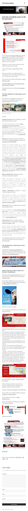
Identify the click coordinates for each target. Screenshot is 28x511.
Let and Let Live (14, 275)
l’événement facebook (13, 254)
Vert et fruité (6, 283)
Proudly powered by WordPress (7, 509)
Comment (4, 474)
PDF (7, 458)
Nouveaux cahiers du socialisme (9, 141)
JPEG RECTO (18, 457)
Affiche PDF (4, 451)
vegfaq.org (4, 394)
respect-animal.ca (12, 394)
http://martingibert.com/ (11, 217)
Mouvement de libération (15, 249)
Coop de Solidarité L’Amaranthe (9, 282)
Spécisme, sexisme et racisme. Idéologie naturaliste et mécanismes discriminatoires (13, 131)
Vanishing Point (16, 162)
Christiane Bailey (8, 3)
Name (3, 489)
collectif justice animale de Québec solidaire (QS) (15, 161)
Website (4, 499)
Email (3, 494)
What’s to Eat (9, 165)
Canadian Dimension (14, 140)
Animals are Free (6, 278)
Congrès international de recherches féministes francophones (12, 125)
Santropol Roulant (6, 101)
